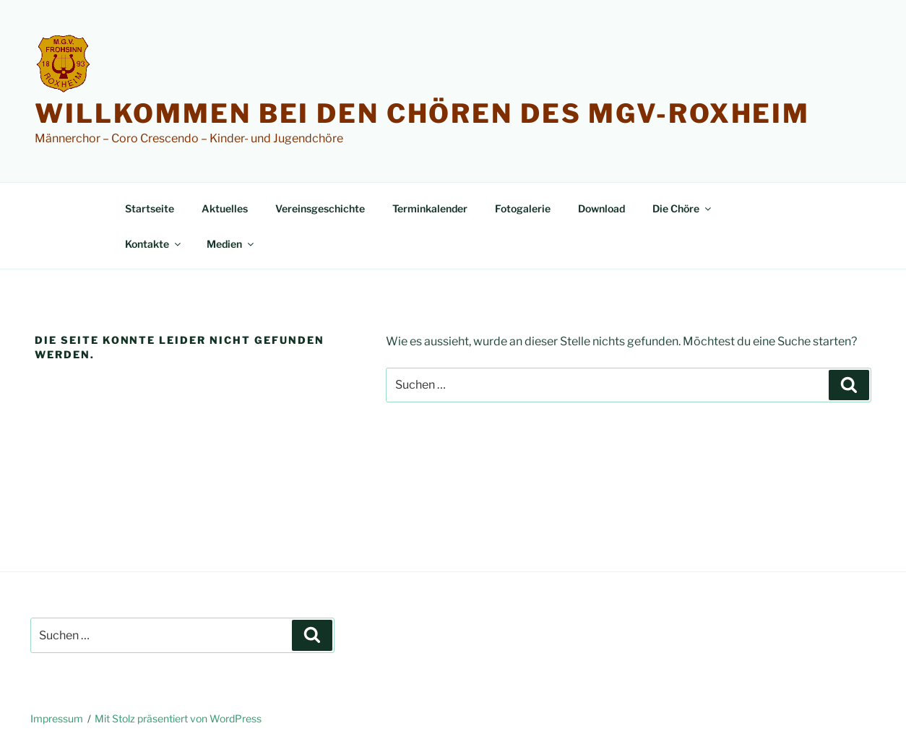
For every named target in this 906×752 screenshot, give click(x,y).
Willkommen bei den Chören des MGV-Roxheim (422, 113)
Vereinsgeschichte (320, 208)
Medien (231, 244)
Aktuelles (225, 208)
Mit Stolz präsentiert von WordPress (178, 718)
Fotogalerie (523, 208)
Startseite (149, 208)
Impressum (56, 718)
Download (601, 208)
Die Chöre (682, 208)
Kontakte (154, 244)
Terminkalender (429, 208)
